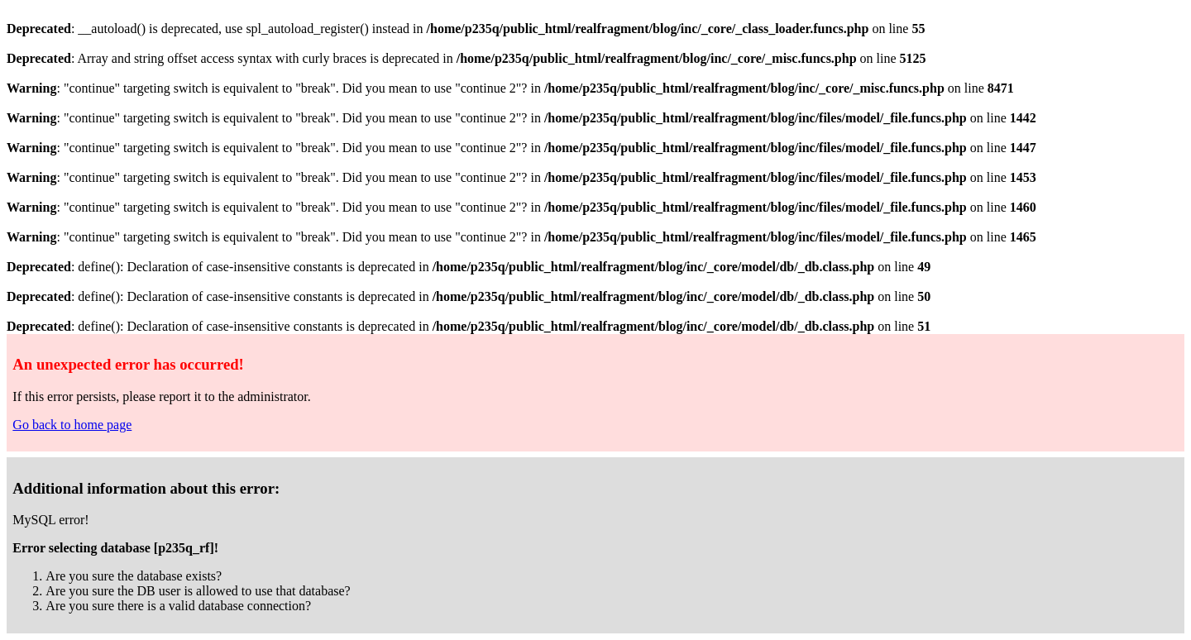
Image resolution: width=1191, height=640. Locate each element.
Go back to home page (72, 425)
